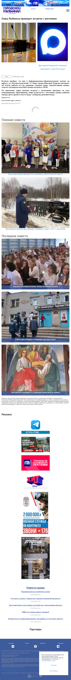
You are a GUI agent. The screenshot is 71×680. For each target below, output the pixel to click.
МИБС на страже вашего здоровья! (35, 612)
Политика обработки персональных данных (12, 668)
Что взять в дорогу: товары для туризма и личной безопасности (35, 598)
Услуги (27, 643)
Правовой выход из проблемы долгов (35, 592)
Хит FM (33, 9)
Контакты (43, 643)
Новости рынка (35, 587)
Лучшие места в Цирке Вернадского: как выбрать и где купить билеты (35, 619)
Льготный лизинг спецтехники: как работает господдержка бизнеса (35, 605)
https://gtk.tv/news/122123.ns (11, 103)
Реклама (60, 643)
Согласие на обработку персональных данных (13, 671)
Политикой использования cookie (50, 660)
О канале (11, 643)
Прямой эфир (49, 9)
